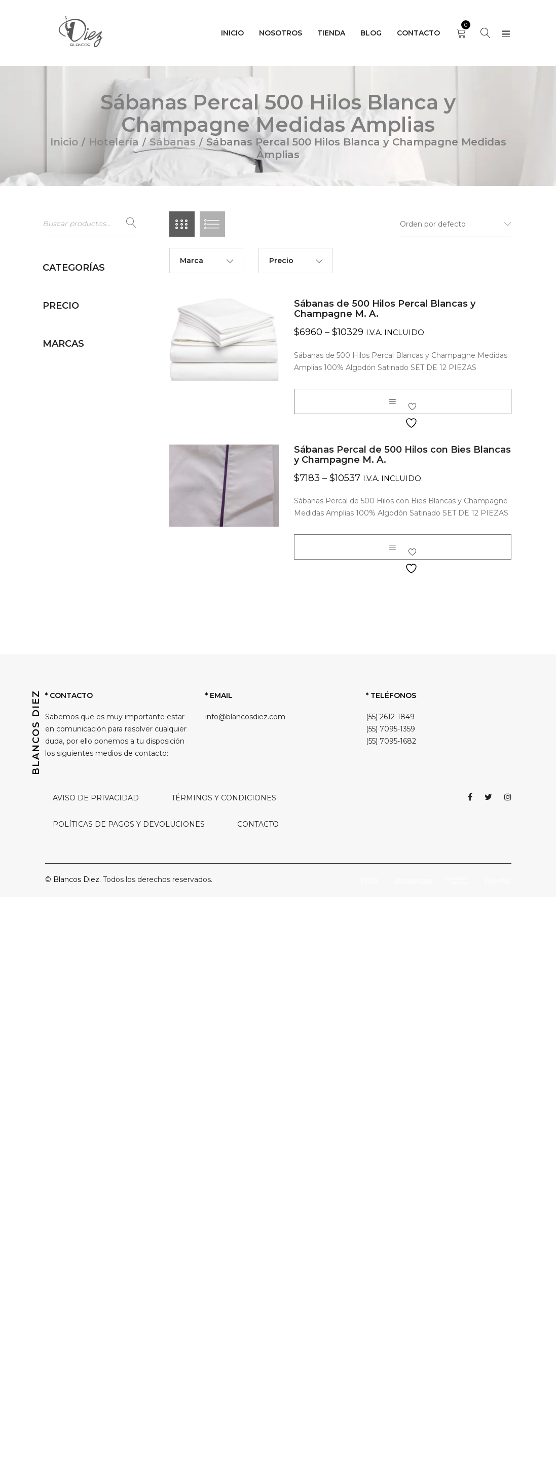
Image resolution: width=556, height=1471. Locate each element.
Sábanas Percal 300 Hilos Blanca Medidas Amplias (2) (100, 868)
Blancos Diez (76, 1453)
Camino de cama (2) (88, 340)
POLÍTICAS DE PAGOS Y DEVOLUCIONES (129, 1398)
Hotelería (114, 142)
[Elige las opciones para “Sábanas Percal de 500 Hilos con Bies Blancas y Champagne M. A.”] (392, 547)
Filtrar (123, 1113)
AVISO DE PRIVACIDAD (96, 1371)
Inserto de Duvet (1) (88, 421)
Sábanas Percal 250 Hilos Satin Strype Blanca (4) (97, 752)
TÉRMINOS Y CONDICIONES (223, 1371)
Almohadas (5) (77, 307)
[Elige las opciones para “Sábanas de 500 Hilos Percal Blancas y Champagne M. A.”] (392, 401)
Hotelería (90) (67, 288)
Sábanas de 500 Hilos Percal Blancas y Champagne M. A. (384, 308)
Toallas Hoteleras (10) (89, 983)
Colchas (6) (72, 372)
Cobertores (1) (77, 356)
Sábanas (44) (75, 508)
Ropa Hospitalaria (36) (81, 1018)
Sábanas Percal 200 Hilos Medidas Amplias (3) (98, 648)
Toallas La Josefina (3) (90, 999)
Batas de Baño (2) (84, 323)
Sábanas (173, 142)
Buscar (131, 223)
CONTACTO (258, 1398)
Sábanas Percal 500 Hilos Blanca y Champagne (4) (97, 906)
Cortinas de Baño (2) (88, 388)
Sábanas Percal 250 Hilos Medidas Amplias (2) (97, 713)
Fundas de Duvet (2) (89, 405)
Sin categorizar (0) (75, 1038)
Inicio (64, 142)
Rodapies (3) (74, 492)
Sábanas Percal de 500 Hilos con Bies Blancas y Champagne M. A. (402, 454)
